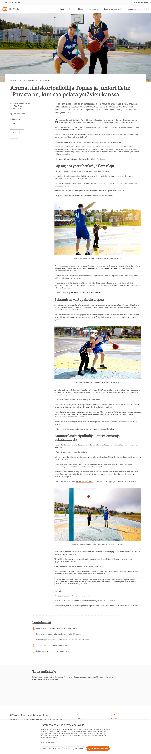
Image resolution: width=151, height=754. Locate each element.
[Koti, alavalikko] (75, 9)
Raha (62, 9)
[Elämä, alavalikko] (86, 9)
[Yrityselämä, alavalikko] (100, 9)
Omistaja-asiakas (17, 128)
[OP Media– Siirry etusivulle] (12, 9)
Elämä (80, 9)
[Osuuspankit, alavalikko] (140, 9)
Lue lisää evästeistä (47, 742)
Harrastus (15, 132)
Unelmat (14, 137)
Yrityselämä (93, 9)
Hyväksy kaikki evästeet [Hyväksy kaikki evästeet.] (98, 748)
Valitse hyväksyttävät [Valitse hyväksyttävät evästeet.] (74, 748)
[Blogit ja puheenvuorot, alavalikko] (125, 9)
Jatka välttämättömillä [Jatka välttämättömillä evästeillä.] (52, 748)
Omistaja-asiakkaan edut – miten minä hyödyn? (72, 596)
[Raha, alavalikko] (66, 9)
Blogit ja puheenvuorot (113, 9)
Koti (71, 9)
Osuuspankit (133, 9)
